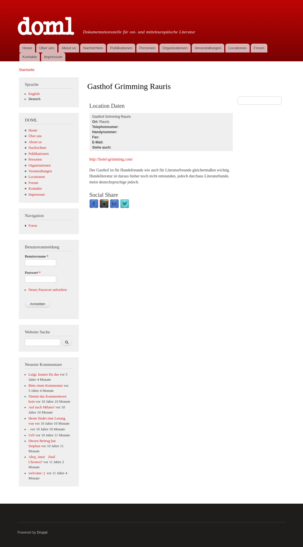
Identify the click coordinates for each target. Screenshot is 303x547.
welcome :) (37, 473)
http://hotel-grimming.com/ (111, 159)
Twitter (124, 203)
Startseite (27, 70)
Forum (259, 48)
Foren (33, 226)
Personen (147, 48)
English (34, 94)
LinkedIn (114, 203)
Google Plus (104, 203)
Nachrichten (93, 48)
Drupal (42, 532)
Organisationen (174, 48)
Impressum (53, 57)
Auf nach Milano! (42, 407)
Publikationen (121, 48)
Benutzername (37, 256)
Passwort (33, 273)
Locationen (238, 48)
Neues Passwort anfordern (48, 290)
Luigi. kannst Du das (44, 374)
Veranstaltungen (208, 48)
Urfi (32, 435)
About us (68, 48)
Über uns (46, 48)
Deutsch (35, 99)
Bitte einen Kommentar (46, 386)
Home (27, 48)
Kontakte (29, 57)
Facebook (93, 203)
